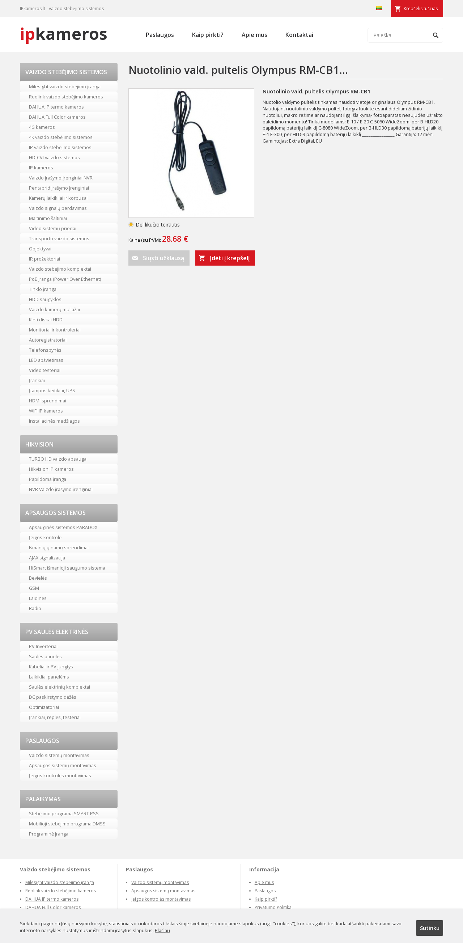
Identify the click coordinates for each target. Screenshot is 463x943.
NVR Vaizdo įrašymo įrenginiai (61, 489)
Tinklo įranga (42, 289)
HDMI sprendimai (47, 400)
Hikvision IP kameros (51, 469)
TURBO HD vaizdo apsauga (57, 459)
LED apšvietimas (46, 360)
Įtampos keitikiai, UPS (52, 390)
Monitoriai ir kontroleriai (55, 329)
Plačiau (162, 930)
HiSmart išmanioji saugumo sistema (67, 567)
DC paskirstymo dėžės (52, 697)
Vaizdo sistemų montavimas (59, 755)
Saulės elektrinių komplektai (59, 687)
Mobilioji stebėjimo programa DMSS (67, 823)
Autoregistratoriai (48, 340)
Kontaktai (299, 35)
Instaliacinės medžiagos (54, 421)
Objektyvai (40, 248)
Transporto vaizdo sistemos (59, 238)
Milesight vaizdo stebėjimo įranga (65, 86)
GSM (34, 588)
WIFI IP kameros (46, 410)
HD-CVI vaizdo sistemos (54, 157)
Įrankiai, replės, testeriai (55, 717)
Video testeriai (44, 370)
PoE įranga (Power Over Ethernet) (65, 279)
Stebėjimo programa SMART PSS (64, 813)
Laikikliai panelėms (49, 676)
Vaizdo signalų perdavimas (58, 208)
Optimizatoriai (44, 707)
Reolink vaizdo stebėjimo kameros (66, 96)
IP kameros (41, 167)
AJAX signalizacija (47, 557)
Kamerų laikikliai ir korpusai (58, 198)
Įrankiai (37, 380)
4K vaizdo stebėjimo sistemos (61, 137)
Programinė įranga (48, 833)
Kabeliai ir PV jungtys (51, 666)
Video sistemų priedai (52, 228)
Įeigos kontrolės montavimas (60, 775)
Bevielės (38, 578)
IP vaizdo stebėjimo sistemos (60, 147)
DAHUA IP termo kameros (56, 106)
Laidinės (38, 598)
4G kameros (42, 127)
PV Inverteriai (43, 646)
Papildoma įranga (47, 479)
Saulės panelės (45, 656)
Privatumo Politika (273, 907)
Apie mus (254, 35)
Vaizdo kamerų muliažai (54, 309)
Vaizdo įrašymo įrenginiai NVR (61, 177)
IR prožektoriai (44, 258)
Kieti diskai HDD (46, 319)
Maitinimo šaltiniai (48, 218)
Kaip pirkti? (208, 35)
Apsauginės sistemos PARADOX (63, 527)
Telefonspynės (45, 350)
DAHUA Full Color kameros (57, 117)
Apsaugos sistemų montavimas (62, 765)
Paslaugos (160, 35)
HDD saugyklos (45, 299)
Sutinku (429, 927)
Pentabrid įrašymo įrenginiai (59, 188)
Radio (35, 608)
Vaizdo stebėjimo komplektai (60, 269)
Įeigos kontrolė (45, 537)
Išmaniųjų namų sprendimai (59, 547)
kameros (63, 33)
